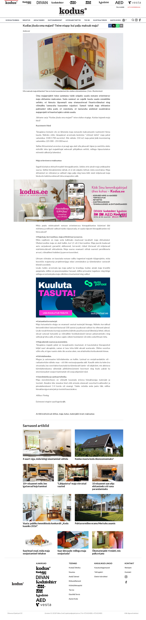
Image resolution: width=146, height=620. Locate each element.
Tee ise (87, 20)
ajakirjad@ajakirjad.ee (72, 613)
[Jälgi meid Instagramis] (136, 20)
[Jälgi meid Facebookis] (139, 20)
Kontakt (128, 572)
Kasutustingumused (102, 567)
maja (61, 414)
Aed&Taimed (39, 20)
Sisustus (26, 20)
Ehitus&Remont (55, 20)
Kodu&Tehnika (12, 20)
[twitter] (114, 26)
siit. (64, 401)
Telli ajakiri (120, 7)
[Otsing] (133, 20)
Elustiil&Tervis (100, 20)
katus (66, 414)
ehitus (55, 414)
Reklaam (128, 567)
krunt (82, 414)
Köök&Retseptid (73, 20)
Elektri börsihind (100, 576)
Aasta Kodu (115, 20)
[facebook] (110, 26)
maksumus (89, 414)
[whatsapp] (117, 26)
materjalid (74, 414)
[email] (121, 26)
